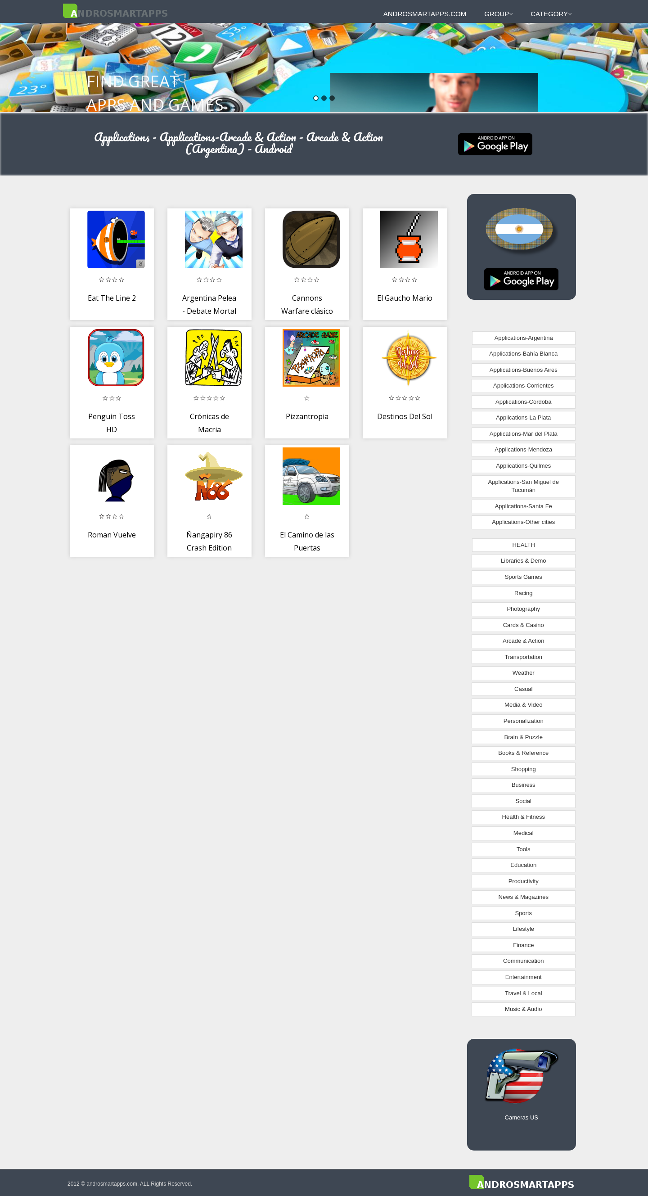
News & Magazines (524, 897)
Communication (523, 960)
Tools (523, 849)
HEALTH (524, 545)
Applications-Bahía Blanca (523, 353)
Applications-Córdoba (523, 401)
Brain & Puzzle (523, 737)
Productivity (523, 881)
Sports (523, 913)
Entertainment (523, 977)
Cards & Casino (523, 625)
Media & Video (523, 704)
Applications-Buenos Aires (524, 369)
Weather (524, 672)
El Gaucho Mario (404, 298)
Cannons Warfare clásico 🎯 (307, 311)
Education (523, 865)
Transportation (523, 657)
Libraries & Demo (523, 560)
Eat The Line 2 (112, 298)
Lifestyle (523, 928)
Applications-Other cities (523, 522)
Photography (523, 608)
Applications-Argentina (524, 337)
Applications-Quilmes (523, 465)
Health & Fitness (523, 816)
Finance (523, 945)
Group (498, 14)
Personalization (524, 721)
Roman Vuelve (112, 535)
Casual (523, 689)
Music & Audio (523, 1009)
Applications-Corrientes (523, 385)
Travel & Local (523, 993)
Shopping (523, 769)
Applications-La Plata (523, 417)
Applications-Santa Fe (523, 506)
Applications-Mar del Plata (524, 433)
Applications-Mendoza (523, 449)
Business (524, 784)
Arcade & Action (523, 640)
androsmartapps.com (424, 14)
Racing (523, 593)
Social (523, 801)
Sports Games (523, 576)
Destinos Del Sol (404, 416)
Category (551, 14)
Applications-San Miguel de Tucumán (523, 486)
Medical (523, 833)
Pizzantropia (307, 416)
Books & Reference (523, 752)
